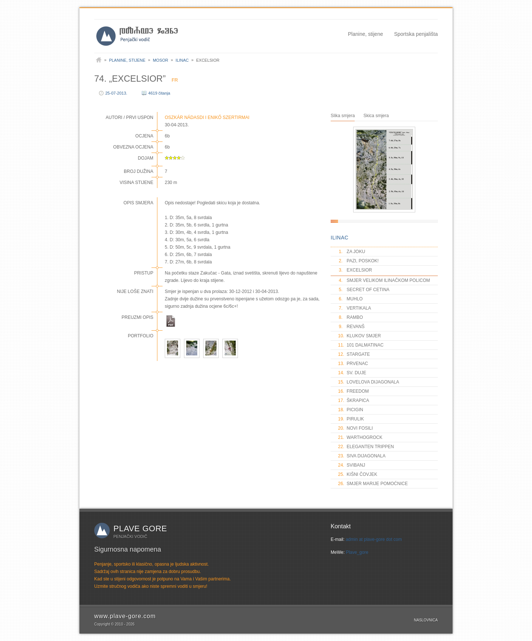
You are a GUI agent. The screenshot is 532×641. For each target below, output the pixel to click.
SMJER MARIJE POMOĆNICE (373, 483)
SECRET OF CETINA (363, 289)
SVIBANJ (351, 465)
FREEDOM (353, 391)
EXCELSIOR (355, 270)
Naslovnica (426, 620)
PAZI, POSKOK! (358, 260)
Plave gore (140, 528)
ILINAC (339, 238)
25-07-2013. (116, 93)
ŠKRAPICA (353, 400)
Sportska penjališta (416, 34)
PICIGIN (350, 409)
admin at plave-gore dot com (374, 539)
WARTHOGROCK (360, 437)
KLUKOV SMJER (359, 335)
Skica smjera (376, 115)
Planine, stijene (365, 34)
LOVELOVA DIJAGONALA (368, 382)
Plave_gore (357, 552)
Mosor (160, 60)
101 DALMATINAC (360, 345)
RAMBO (350, 317)
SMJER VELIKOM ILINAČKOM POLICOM (384, 280)
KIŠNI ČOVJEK (357, 474)
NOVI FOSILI (355, 428)
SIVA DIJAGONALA (361, 455)
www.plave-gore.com (125, 616)
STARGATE (354, 354)
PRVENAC (353, 363)
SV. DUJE (352, 372)
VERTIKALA (354, 308)
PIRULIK (351, 419)
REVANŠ (351, 326)
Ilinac (181, 60)
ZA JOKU (351, 251)
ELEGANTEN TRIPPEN (366, 446)
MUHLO (350, 298)
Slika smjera (343, 115)
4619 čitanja (159, 93)
